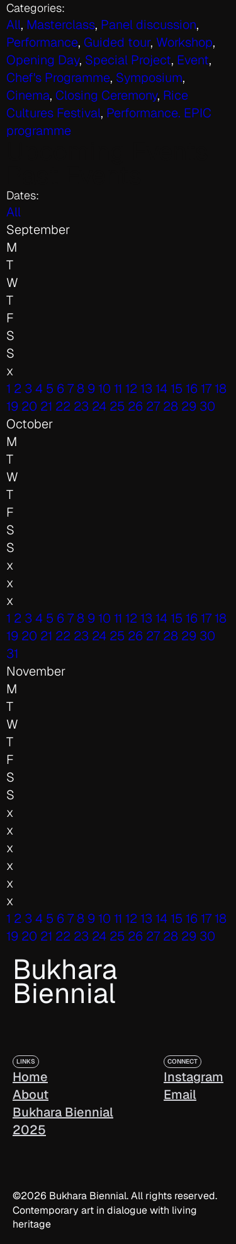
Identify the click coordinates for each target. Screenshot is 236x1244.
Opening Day (42, 60)
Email (180, 1094)
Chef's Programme (58, 77)
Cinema (28, 95)
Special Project (128, 60)
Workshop (184, 42)
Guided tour (117, 42)
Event (193, 60)
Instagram (193, 1077)
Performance (42, 42)
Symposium (149, 77)
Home (30, 1077)
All (13, 212)
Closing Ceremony (106, 95)
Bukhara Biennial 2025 (63, 1121)
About (30, 1094)
